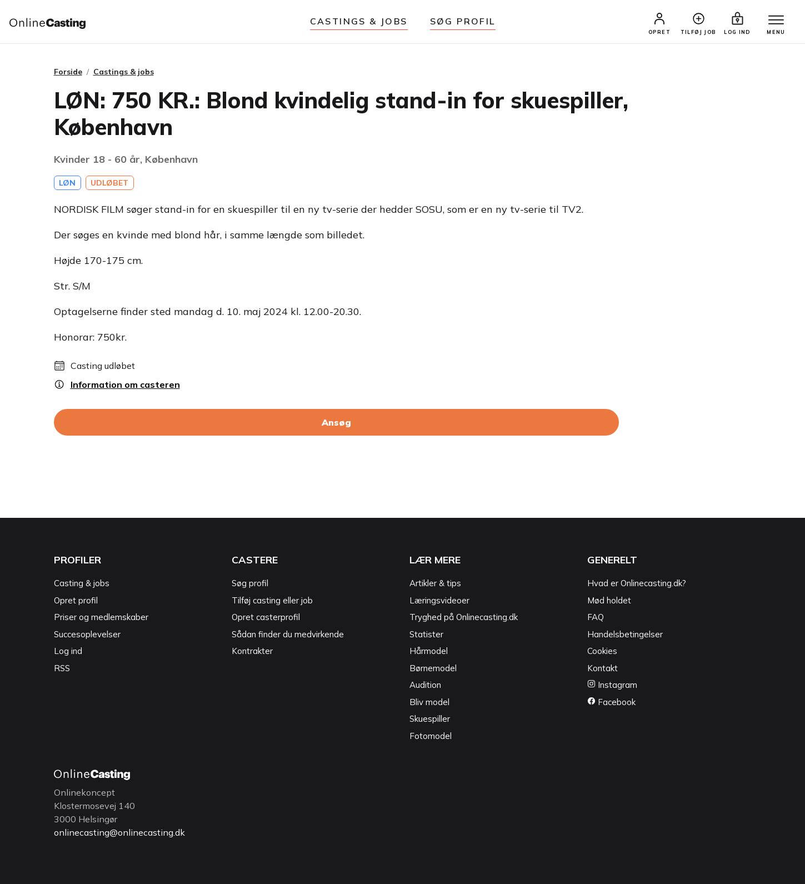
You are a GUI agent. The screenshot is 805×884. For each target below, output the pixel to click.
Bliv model (429, 702)
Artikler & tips (435, 583)
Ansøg (336, 422)
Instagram (612, 685)
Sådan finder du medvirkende (288, 634)
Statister (426, 634)
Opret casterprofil (266, 617)
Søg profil (250, 583)
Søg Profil (463, 21)
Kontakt (602, 668)
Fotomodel (430, 736)
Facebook (611, 702)
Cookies (602, 651)
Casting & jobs (81, 583)
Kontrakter (252, 651)
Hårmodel (428, 651)
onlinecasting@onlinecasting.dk (119, 832)
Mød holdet (609, 600)
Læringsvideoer (439, 600)
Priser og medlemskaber (101, 617)
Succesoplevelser (87, 634)
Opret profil (76, 600)
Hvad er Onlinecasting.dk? (636, 583)
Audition (425, 685)
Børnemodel (433, 668)
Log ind (68, 651)
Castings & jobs (359, 21)
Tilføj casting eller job (272, 600)
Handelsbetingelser (625, 634)
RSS (62, 668)
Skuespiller (429, 718)
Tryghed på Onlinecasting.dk (463, 617)
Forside (68, 72)
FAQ (595, 617)
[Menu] (776, 20)
